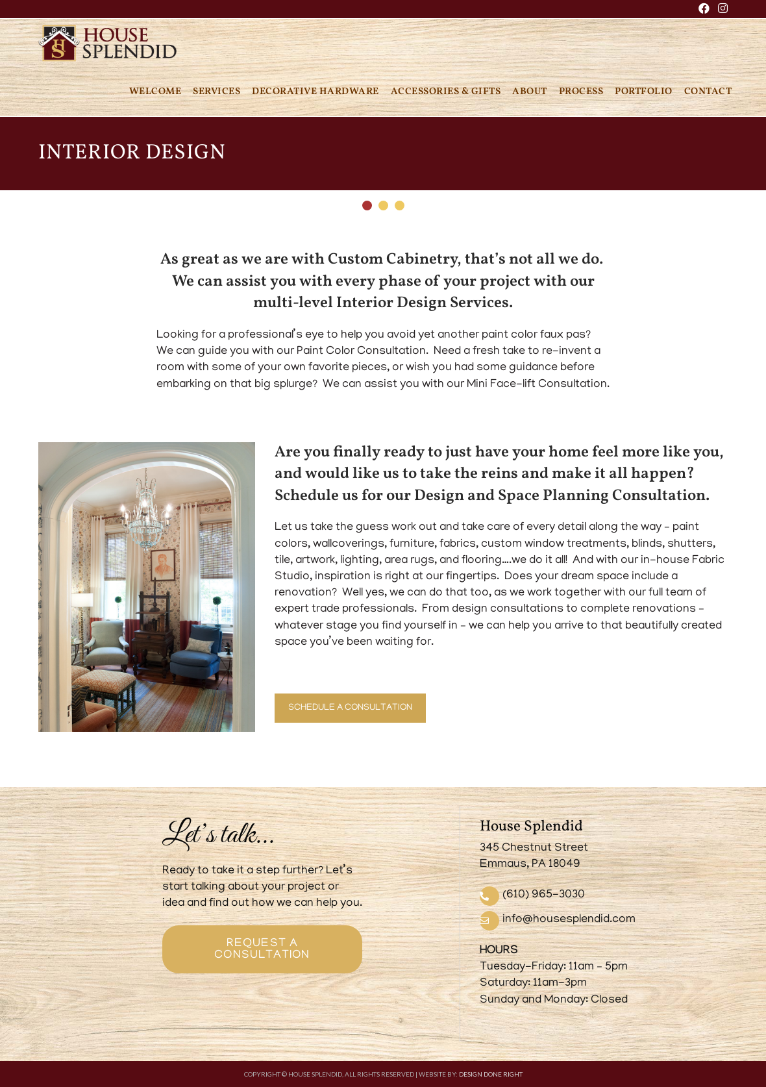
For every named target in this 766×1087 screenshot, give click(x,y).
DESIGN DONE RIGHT (491, 1074)
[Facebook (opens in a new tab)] (704, 10)
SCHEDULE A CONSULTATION (350, 708)
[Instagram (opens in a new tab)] (721, 10)
